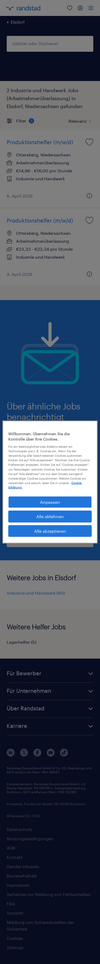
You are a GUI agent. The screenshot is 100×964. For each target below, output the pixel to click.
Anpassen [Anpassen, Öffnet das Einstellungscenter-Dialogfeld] (50, 501)
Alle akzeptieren (50, 530)
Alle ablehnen (50, 516)
